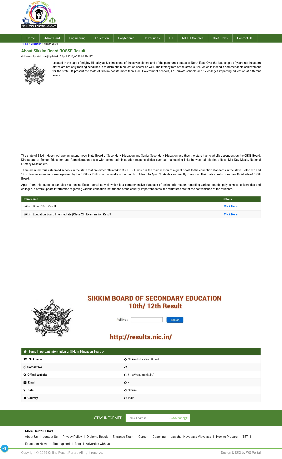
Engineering (77, 38)
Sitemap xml (61, 444)
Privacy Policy (72, 437)
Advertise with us (98, 444)
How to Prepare (227, 437)
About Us (31, 437)
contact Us (50, 437)
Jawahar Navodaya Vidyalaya (191, 437)
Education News (36, 444)
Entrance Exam (123, 437)
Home (30, 38)
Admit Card (52, 38)
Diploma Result (97, 437)
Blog (78, 444)
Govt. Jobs (220, 38)
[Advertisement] (167, 19)
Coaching (159, 437)
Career (143, 437)
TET (245, 437)
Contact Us (245, 38)
